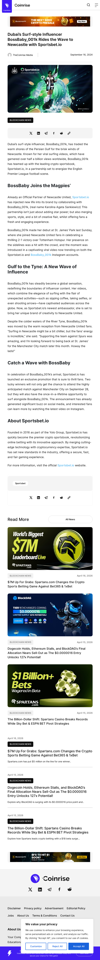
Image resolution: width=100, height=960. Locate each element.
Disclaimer (14, 908)
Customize (36, 946)
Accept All (78, 946)
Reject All (57, 946)
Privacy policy (33, 908)
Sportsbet (20, 483)
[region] (57, 936)
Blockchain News (20, 120)
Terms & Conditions (44, 915)
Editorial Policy (76, 908)
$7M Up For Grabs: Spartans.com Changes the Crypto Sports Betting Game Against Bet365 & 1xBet (50, 753)
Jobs (11, 915)
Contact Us (67, 915)
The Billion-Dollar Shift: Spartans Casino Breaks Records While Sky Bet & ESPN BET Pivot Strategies (48, 830)
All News (70, 519)
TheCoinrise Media (23, 55)
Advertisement (54, 908)
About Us (23, 915)
